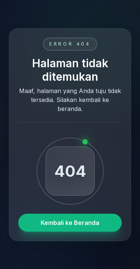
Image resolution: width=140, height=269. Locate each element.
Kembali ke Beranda (70, 222)
